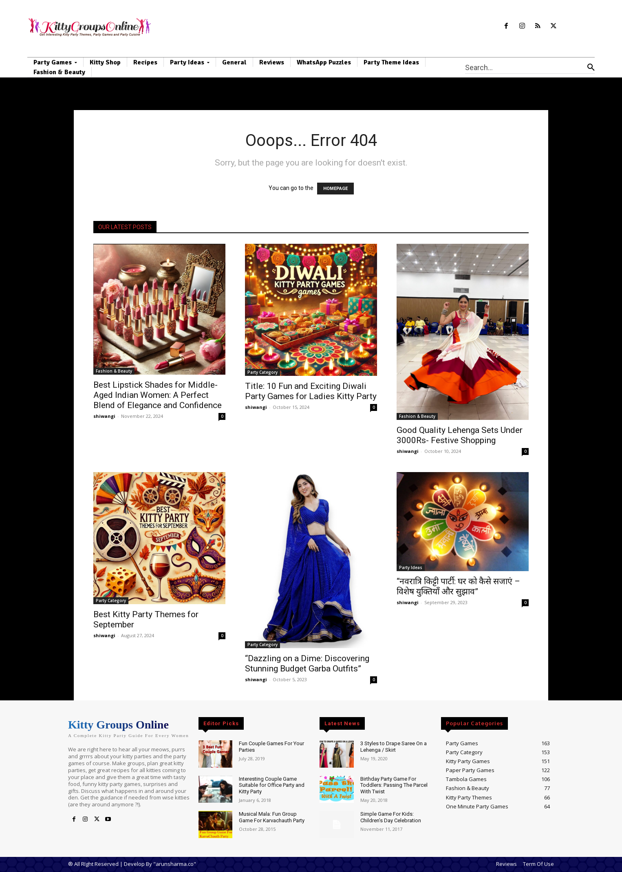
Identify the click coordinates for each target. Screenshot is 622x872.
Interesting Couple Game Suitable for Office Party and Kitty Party (271, 785)
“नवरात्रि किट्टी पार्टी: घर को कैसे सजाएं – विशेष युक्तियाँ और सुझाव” (458, 586)
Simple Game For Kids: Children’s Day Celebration (390, 817)
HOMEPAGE (335, 188)
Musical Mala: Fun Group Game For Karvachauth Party (271, 817)
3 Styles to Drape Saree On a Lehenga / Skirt (393, 746)
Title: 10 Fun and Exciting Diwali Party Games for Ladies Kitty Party (311, 391)
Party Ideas (410, 567)
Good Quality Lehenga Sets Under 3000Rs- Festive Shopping (460, 435)
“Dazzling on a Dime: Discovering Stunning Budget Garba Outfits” (307, 663)
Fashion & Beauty (114, 371)
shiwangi (104, 416)
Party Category (262, 372)
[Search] (591, 67)
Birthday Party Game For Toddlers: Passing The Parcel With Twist (394, 785)
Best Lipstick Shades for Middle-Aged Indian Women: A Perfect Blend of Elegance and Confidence (157, 395)
